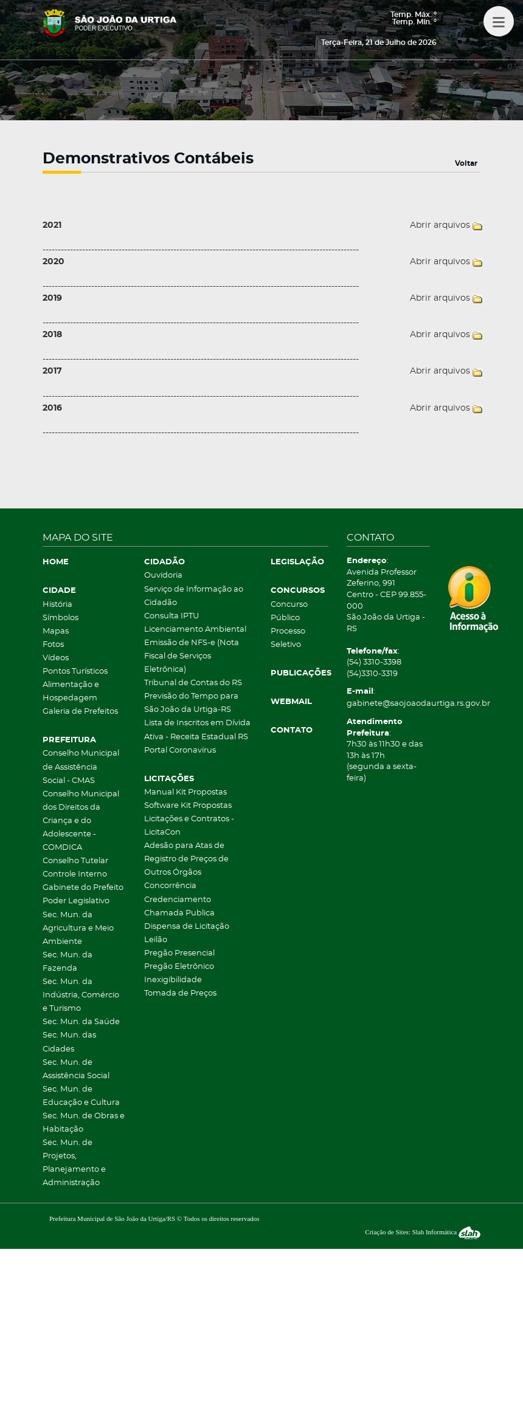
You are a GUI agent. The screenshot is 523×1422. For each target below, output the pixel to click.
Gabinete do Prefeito (83, 888)
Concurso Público (289, 611)
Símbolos (60, 618)
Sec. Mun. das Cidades (69, 1042)
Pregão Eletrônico (179, 967)
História (57, 605)
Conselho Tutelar (75, 861)
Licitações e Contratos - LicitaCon (189, 825)
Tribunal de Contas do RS (193, 683)
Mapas (56, 631)
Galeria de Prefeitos (80, 712)
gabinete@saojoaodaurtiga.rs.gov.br (388, 704)
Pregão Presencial (179, 953)
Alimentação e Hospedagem (71, 691)
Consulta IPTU (171, 616)
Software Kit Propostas (188, 806)
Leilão (155, 940)
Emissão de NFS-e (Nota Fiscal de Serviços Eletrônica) (191, 656)
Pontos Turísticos (75, 671)
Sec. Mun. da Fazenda (67, 961)
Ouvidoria (163, 575)
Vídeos (56, 658)
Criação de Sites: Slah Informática (422, 1232)
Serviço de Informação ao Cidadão (193, 596)
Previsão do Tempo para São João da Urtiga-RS (191, 703)
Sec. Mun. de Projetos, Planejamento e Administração (74, 1163)
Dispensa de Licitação (186, 927)
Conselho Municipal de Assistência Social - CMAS (81, 767)
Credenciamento (177, 900)
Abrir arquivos (440, 225)
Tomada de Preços (180, 993)
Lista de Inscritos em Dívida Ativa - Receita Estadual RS (197, 729)
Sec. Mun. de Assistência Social (76, 1069)
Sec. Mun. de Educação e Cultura (81, 1096)
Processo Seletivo (288, 638)
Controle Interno (75, 874)
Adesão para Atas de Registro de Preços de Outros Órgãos (186, 859)
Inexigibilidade (173, 980)
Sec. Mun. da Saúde (81, 1022)
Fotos (53, 645)
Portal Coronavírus (180, 750)
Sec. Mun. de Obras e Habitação (84, 1122)
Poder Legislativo (76, 901)
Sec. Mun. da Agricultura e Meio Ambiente (78, 928)
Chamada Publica (179, 913)
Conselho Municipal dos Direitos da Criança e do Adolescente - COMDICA (81, 821)
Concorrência (170, 886)
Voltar (466, 163)
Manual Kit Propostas (185, 792)
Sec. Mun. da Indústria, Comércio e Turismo (81, 995)
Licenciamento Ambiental (195, 630)
